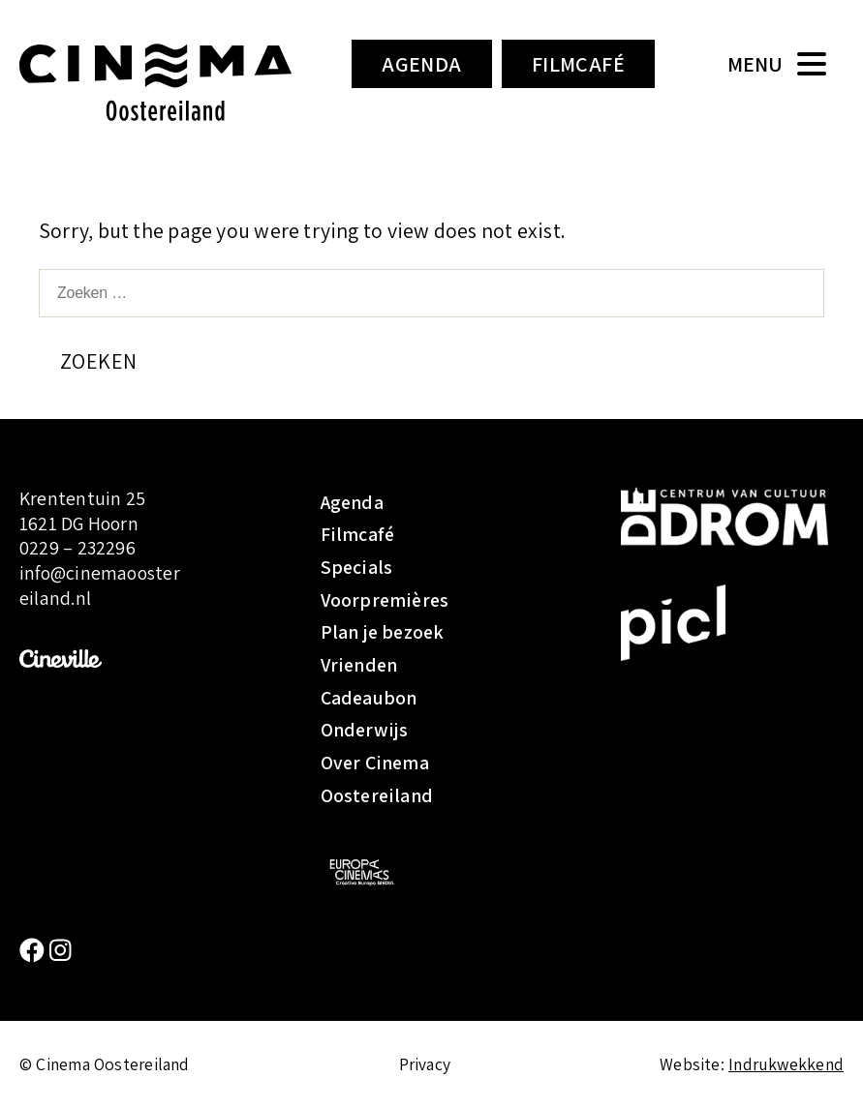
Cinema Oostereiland (155, 82)
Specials (357, 567)
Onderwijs (365, 729)
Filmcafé (579, 63)
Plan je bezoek (383, 631)
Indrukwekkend (786, 1064)
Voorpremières (385, 600)
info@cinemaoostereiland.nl (99, 585)
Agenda (422, 63)
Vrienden (359, 664)
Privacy (425, 1064)
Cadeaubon (369, 697)
